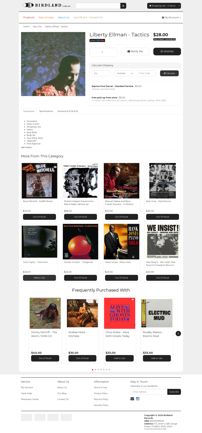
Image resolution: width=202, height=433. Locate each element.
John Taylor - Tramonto (35, 262)
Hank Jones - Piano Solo (118, 262)
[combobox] (98, 6)
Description (29, 111)
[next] (178, 333)
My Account (27, 387)
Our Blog (62, 393)
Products (29, 17)
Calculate (169, 73)
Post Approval (33, 143)
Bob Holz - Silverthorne (158, 201)
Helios (30, 129)
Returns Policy (101, 399)
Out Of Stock (39, 217)
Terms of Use (100, 387)
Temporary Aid (34, 127)
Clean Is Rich (33, 124)
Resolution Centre (30, 399)
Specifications (46, 111)
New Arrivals (46, 17)
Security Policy (101, 405)
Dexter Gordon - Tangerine (78, 262)
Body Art (31, 135)
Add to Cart (39, 278)
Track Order (26, 393)
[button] (58, 299)
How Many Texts (35, 138)
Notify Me (135, 51)
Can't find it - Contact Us (88, 17)
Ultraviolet (31, 141)
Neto (165, 429)
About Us (63, 17)
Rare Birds (32, 132)
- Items (162, 5)
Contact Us (63, 399)
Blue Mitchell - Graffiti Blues (37, 201)
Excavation (32, 121)
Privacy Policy (101, 393)
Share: (97, 40)
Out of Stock (45, 358)
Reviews (68, 111)
